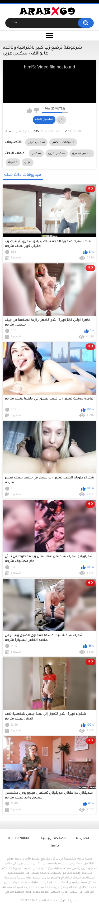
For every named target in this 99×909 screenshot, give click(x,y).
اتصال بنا (82, 838)
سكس (36, 153)
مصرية (13, 162)
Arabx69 (41, 900)
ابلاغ (61, 119)
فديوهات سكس (63, 142)
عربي (27, 162)
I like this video (29, 110)
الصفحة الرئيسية (53, 838)
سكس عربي (36, 142)
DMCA (55, 846)
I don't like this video (36, 110)
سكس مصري (82, 153)
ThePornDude (18, 838)
